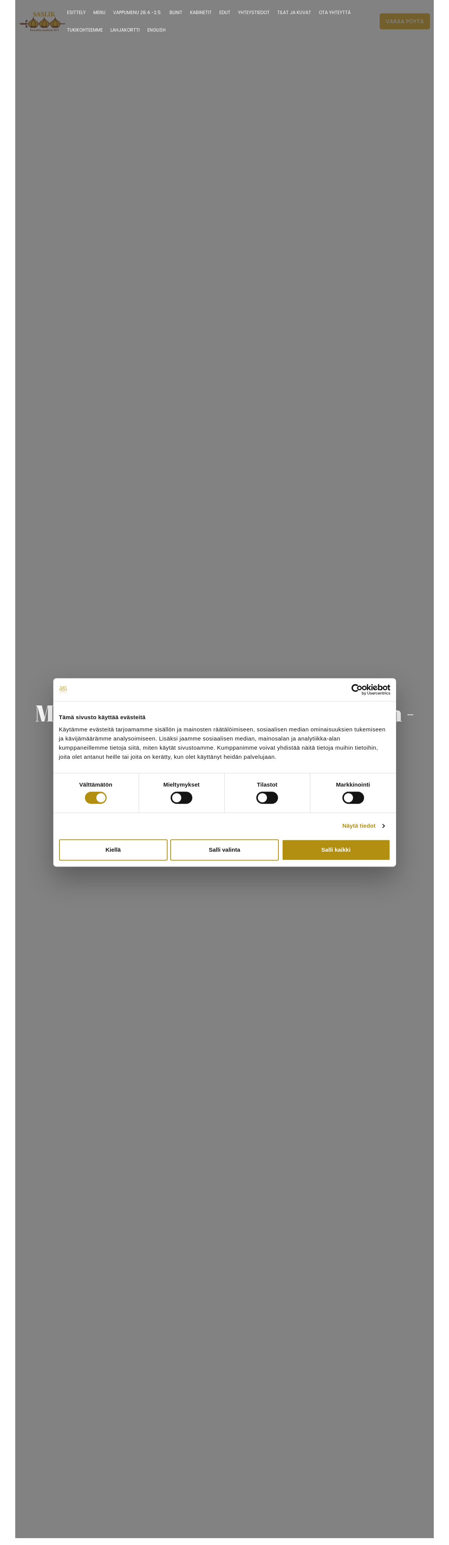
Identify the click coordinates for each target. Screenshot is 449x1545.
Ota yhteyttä (335, 12)
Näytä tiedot (358, 826)
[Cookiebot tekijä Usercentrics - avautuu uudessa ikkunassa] (357, 689)
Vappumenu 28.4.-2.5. (137, 12)
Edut (224, 12)
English (156, 30)
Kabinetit (201, 12)
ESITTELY (76, 12)
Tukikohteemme (85, 30)
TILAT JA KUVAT (294, 12)
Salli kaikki (336, 849)
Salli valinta (224, 849)
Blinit (175, 12)
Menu (99, 12)
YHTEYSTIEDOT (254, 12)
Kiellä (113, 849)
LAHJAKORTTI (125, 30)
